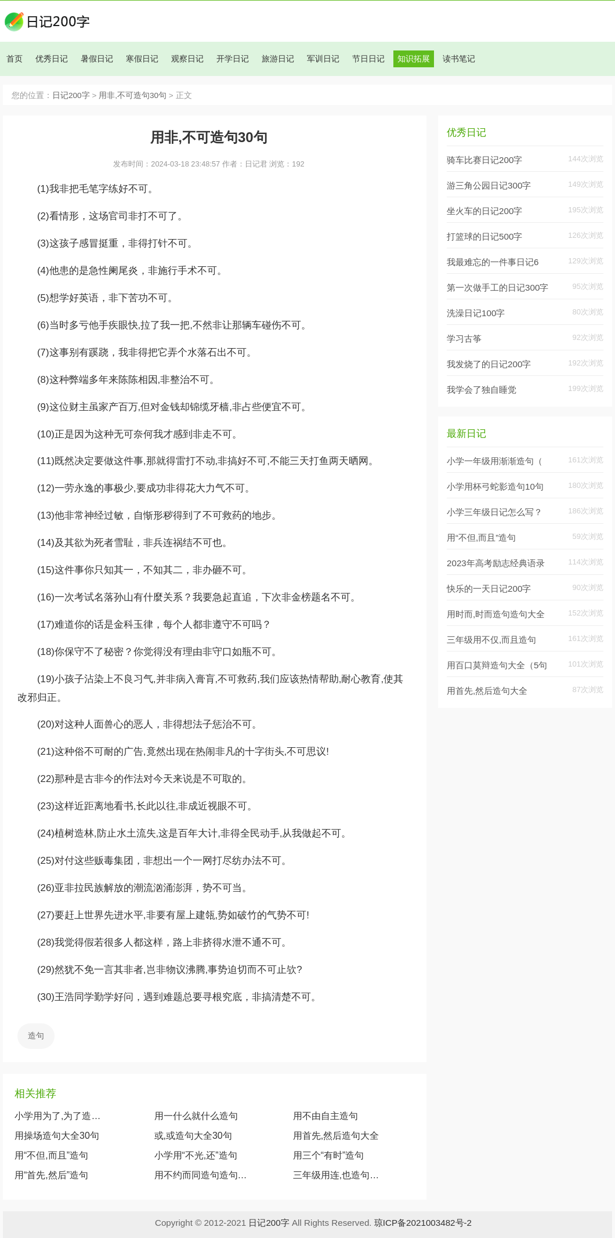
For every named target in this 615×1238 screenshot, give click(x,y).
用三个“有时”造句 (328, 1155)
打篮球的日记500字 (484, 236)
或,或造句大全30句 (193, 1136)
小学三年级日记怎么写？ (494, 512)
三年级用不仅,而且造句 (491, 640)
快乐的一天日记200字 (489, 588)
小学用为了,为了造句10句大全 (61, 1116)
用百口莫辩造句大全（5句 (497, 665)
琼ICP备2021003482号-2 (423, 1223)
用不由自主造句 (325, 1116)
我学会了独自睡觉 (481, 389)
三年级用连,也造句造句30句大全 (338, 1175)
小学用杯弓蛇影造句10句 (495, 486)
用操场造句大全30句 (57, 1136)
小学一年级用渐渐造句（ (494, 461)
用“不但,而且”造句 (51, 1155)
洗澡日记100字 (476, 313)
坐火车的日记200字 (484, 211)
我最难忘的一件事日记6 (492, 262)
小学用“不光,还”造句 (195, 1155)
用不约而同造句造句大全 (201, 1175)
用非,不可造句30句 (133, 95)
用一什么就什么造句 (196, 1116)
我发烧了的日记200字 (489, 364)
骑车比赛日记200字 (484, 160)
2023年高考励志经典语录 (496, 563)
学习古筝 (464, 338)
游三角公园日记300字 (489, 185)
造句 (36, 1035)
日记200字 (71, 95)
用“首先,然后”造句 (51, 1175)
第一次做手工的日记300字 (497, 287)
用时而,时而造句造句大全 (496, 614)
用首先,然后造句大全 (336, 1136)
